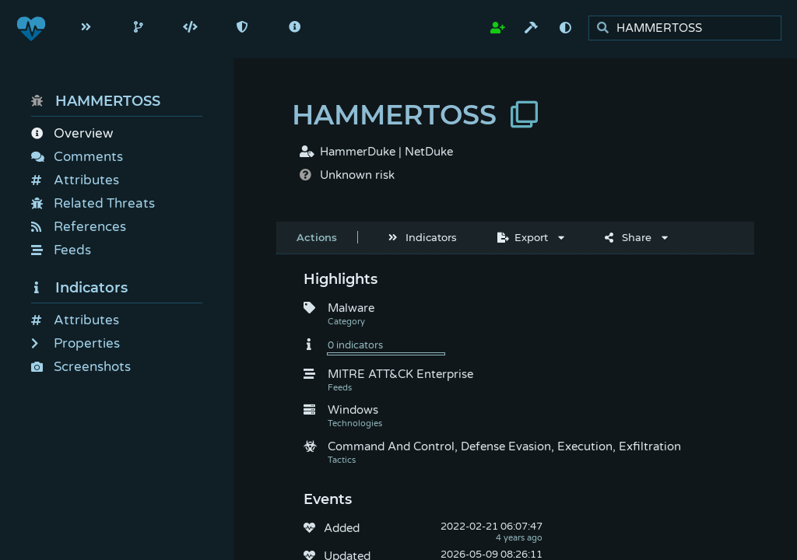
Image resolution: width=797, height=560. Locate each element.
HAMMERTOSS (95, 101)
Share (628, 237)
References (78, 227)
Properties (75, 343)
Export (522, 237)
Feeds (61, 250)
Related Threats (93, 203)
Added (342, 528)
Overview (72, 133)
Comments (77, 157)
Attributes (75, 180)
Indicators (79, 287)
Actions (317, 237)
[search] (689, 28)
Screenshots (81, 367)
